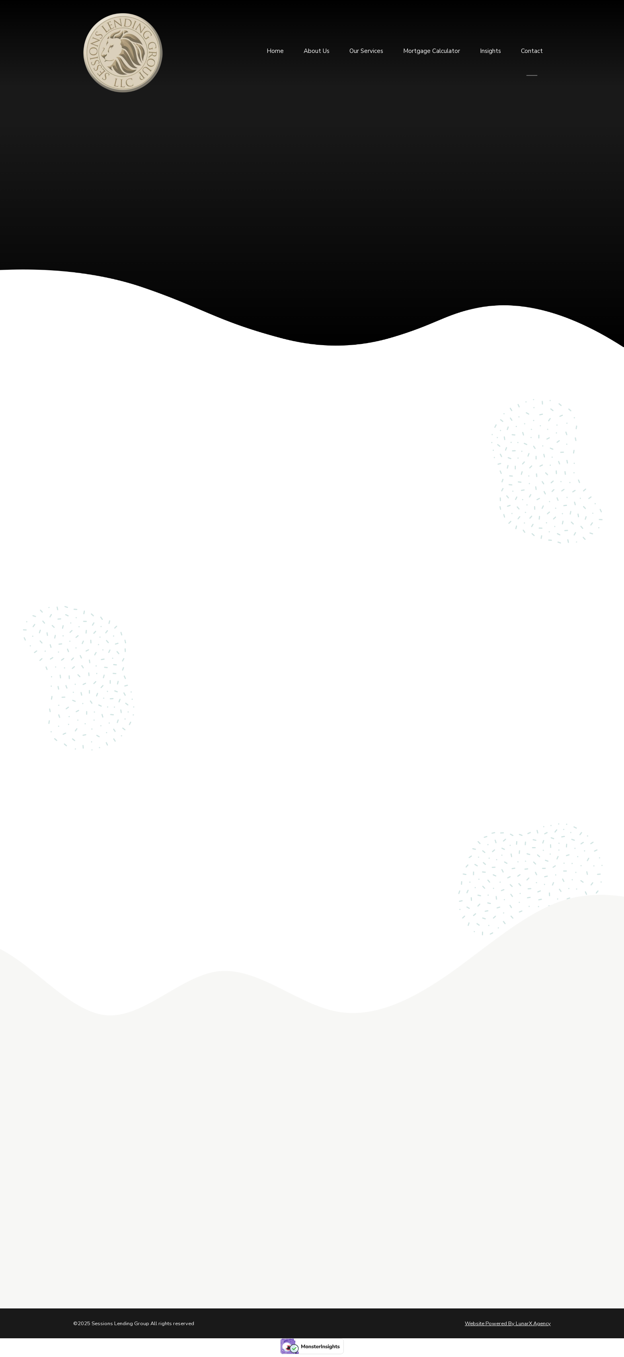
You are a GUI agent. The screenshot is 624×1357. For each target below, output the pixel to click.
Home (275, 50)
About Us (317, 50)
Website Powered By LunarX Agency (508, 1323)
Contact (532, 50)
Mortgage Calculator (431, 50)
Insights (490, 50)
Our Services (366, 50)
